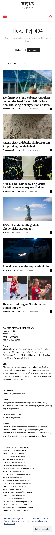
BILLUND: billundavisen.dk (14, 465)
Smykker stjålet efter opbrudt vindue (26, 266)
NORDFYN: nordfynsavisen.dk (15, 510)
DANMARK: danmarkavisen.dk (16, 447)
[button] (4, 17)
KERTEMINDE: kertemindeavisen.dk (18, 507)
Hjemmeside (33, 50)
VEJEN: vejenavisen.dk (12, 477)
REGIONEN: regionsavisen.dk (15, 453)
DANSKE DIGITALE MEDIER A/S (18, 328)
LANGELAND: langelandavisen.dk (17, 504)
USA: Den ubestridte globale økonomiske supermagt (21, 226)
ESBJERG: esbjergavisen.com (15, 462)
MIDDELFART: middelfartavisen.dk (17, 492)
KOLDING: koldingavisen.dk (15, 486)
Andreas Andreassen (11, 109)
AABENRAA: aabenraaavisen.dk (16, 480)
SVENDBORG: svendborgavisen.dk (17, 501)
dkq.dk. (27, 358)
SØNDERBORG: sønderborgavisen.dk (18, 468)
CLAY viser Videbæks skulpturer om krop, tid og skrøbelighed (26, 144)
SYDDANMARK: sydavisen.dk (15, 456)
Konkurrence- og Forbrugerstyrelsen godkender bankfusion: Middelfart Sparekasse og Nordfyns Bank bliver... (27, 101)
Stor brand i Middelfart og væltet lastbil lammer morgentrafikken (24, 185)
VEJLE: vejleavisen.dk (12, 489)
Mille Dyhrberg (9, 270)
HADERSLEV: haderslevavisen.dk (17, 474)
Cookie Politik (9, 523)
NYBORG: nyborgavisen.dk (14, 498)
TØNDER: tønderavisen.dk (14, 471)
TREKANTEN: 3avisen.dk (13, 459)
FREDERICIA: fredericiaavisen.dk (17, 483)
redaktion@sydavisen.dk (12, 418)
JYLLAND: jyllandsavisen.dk (15, 450)
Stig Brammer (8, 232)
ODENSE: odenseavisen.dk (14, 495)
